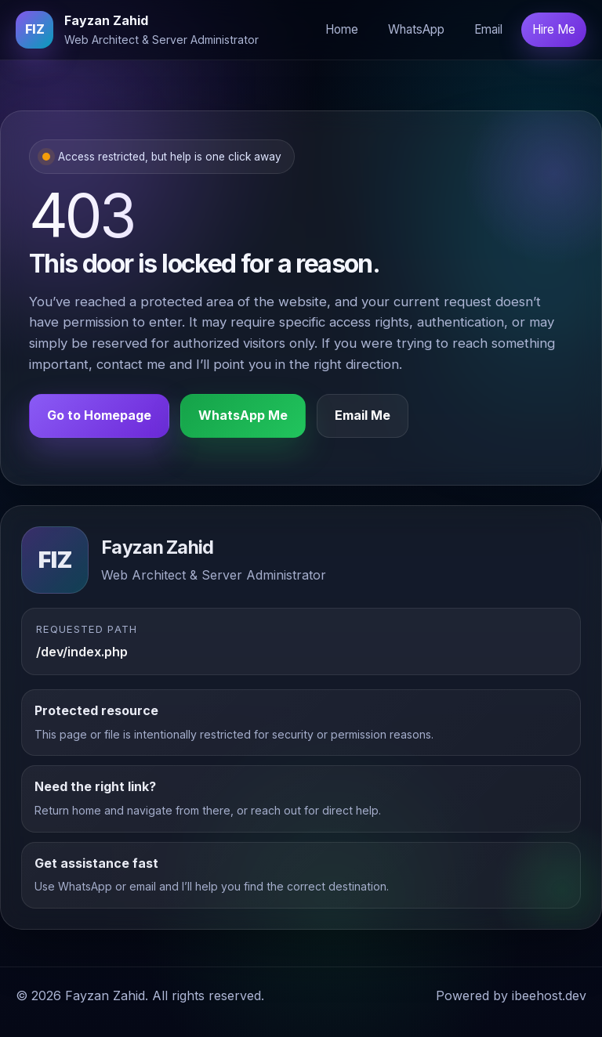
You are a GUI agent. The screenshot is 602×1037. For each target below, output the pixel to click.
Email (488, 29)
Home (341, 29)
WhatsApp (416, 29)
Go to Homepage (99, 417)
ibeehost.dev (549, 995)
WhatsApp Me (243, 417)
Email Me (362, 417)
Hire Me (553, 29)
